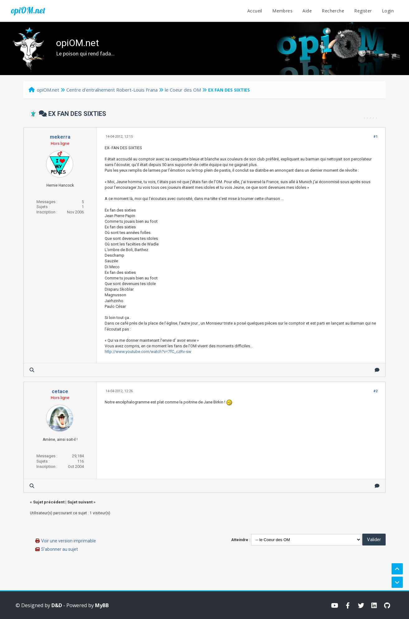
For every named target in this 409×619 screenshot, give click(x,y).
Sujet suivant (80, 502)
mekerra (60, 137)
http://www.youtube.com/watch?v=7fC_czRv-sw (148, 351)
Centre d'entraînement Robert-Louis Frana (112, 90)
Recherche (333, 11)
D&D (56, 605)
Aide (307, 11)
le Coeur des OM (183, 90)
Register (363, 11)
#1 (375, 137)
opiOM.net (28, 10)
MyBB (102, 605)
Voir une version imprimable (68, 540)
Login (388, 11)
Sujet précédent (48, 502)
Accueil (254, 11)
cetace (60, 391)
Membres (282, 11)
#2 (375, 391)
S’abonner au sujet (59, 549)
